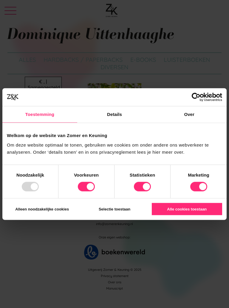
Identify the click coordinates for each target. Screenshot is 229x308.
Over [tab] (189, 114)
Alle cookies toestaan (187, 209)
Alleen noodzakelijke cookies (42, 209)
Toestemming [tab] (40, 114)
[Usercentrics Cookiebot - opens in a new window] (196, 97)
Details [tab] (114, 114)
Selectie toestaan (114, 209)
